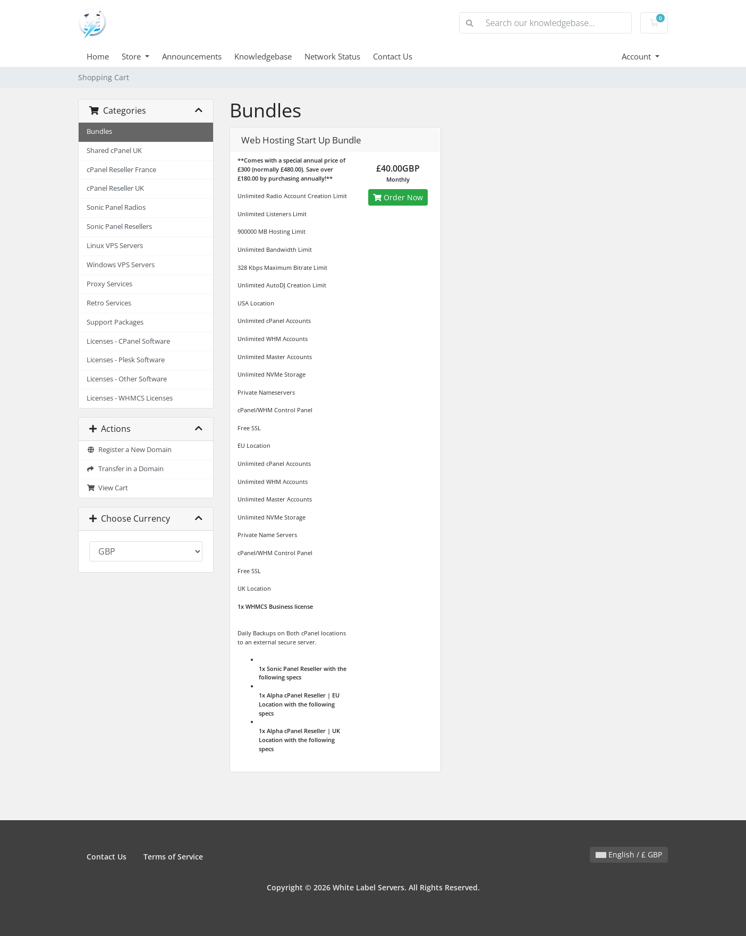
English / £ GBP (629, 854)
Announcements (192, 56)
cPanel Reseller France (121, 169)
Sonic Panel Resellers (119, 226)
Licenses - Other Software (127, 379)
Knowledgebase (263, 56)
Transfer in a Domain (125, 468)
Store (132, 56)
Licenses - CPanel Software (128, 341)
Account (637, 56)
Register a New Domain (129, 449)
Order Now (398, 197)
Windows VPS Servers (121, 264)
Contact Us (392, 56)
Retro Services (109, 303)
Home (98, 56)
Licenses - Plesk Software (126, 359)
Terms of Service (173, 857)
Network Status (332, 56)
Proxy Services (109, 283)
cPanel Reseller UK (115, 188)
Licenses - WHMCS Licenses (130, 398)
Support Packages (115, 322)
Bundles (99, 131)
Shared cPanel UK (114, 150)
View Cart (107, 487)
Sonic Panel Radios (116, 207)
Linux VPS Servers (115, 245)
